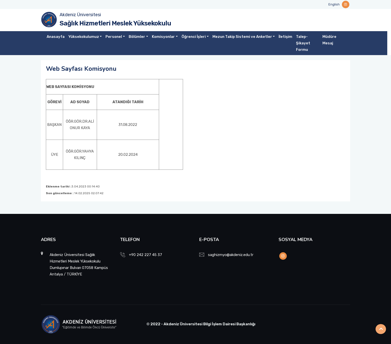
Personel (113, 36)
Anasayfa (56, 36)
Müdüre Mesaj (329, 39)
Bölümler (137, 36)
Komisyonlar (163, 36)
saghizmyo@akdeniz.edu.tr (230, 255)
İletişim (285, 36)
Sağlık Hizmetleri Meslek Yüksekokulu (115, 23)
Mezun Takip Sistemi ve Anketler (242, 36)
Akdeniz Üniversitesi (80, 14)
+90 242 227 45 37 (145, 255)
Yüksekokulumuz (83, 36)
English (334, 4)
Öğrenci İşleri (194, 36)
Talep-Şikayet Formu (303, 43)
